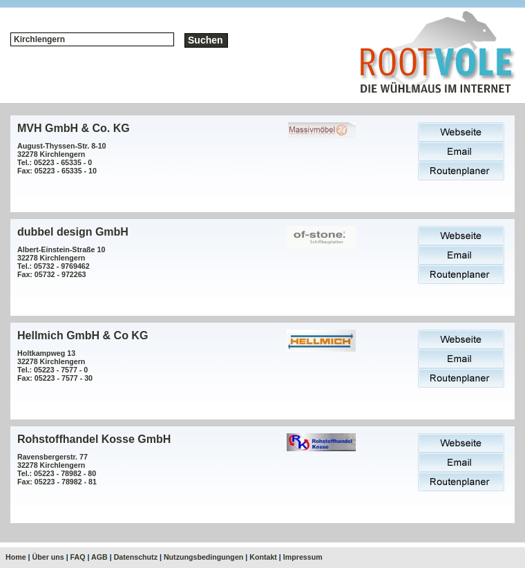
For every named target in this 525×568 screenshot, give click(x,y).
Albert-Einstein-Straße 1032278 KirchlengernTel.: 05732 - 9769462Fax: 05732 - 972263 (61, 261)
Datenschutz (136, 557)
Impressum (303, 557)
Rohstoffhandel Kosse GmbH (94, 439)
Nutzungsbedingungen (203, 557)
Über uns (48, 557)
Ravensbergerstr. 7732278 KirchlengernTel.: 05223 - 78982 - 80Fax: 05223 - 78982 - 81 (57, 469)
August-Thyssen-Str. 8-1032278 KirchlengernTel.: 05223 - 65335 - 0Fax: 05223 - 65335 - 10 (61, 158)
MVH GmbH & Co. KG (73, 128)
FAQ (78, 557)
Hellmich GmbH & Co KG (82, 335)
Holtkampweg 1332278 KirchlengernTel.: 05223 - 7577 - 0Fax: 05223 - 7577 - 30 (55, 365)
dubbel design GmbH (72, 232)
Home (16, 557)
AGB (99, 557)
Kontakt (263, 557)
